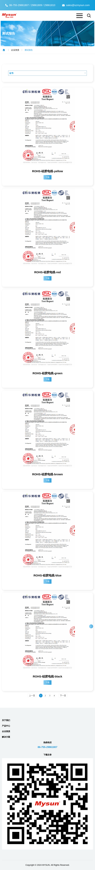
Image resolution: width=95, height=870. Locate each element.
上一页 (32, 695)
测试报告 (29, 50)
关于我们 (6, 720)
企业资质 (15, 50)
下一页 (63, 695)
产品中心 (6, 726)
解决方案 (6, 737)
